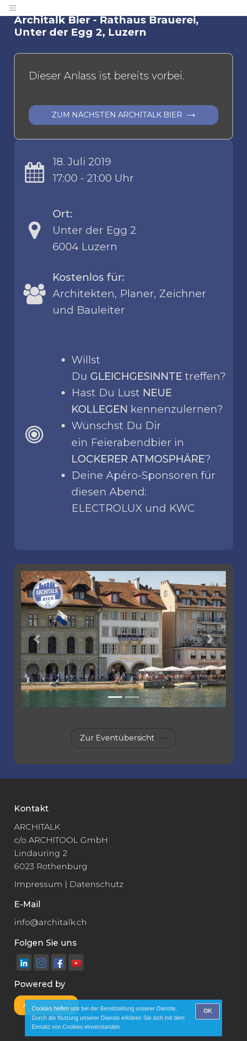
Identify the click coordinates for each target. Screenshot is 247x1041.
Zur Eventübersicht (117, 737)
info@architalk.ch (50, 922)
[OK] (207, 1011)
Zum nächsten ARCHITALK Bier (117, 114)
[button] (36, 639)
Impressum (38, 884)
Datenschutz (96, 884)
